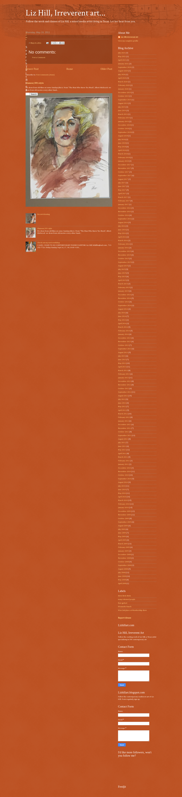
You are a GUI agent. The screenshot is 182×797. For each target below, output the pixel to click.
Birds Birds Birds (124, 596)
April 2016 (122, 237)
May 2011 (122, 450)
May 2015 (122, 277)
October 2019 (123, 96)
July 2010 (121, 486)
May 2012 (122, 407)
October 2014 (123, 302)
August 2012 (123, 396)
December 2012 (124, 381)
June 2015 (122, 273)
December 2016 (124, 208)
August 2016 (123, 222)
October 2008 (123, 562)
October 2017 (123, 172)
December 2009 (124, 511)
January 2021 (123, 64)
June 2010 (122, 490)
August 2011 (123, 439)
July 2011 (121, 443)
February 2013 (124, 374)
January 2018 (123, 161)
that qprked (122, 603)
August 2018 (123, 136)
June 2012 (122, 403)
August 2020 (123, 71)
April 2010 (122, 497)
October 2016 (123, 215)
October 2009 (123, 518)
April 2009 (122, 540)
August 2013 (123, 352)
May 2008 (122, 580)
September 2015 (124, 262)
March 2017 (123, 197)
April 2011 (122, 453)
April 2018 (122, 150)
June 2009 (122, 533)
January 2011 (123, 464)
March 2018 (123, 154)
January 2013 (123, 378)
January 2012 (123, 421)
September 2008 (124, 565)
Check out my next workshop (48, 243)
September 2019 (124, 100)
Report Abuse (124, 618)
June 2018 (122, 143)
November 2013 (124, 342)
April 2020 (122, 78)
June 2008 (122, 576)
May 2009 (122, 536)
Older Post (106, 69)
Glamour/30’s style (35, 83)
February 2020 (124, 85)
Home (69, 69)
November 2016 (124, 212)
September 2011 (124, 435)
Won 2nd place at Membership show (132, 610)
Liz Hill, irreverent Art (129, 37)
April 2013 (122, 367)
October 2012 (123, 388)
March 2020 (123, 82)
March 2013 (123, 370)
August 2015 (123, 266)
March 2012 (123, 414)
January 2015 (123, 291)
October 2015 (123, 259)
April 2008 (122, 583)
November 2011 (124, 428)
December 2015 (124, 251)
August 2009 (123, 526)
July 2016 (121, 226)
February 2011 (124, 461)
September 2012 (124, 392)
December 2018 (124, 125)
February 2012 (124, 417)
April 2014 (122, 324)
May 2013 (122, 363)
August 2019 (123, 103)
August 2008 (123, 569)
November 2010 (124, 471)
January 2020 (123, 89)
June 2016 (122, 230)
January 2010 (123, 508)
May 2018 (122, 147)
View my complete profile (128, 41)
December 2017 (124, 165)
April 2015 (122, 280)
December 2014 (124, 295)
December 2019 (124, 93)
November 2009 (124, 515)
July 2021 (121, 53)
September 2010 (124, 479)
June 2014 (122, 316)
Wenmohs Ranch (124, 607)
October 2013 (123, 345)
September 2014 (124, 305)
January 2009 (123, 551)
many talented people (126, 599)
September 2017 (124, 176)
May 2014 (122, 320)
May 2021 (122, 56)
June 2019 (122, 111)
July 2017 (121, 183)
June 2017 (122, 186)
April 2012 (122, 410)
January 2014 (123, 334)
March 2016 (123, 240)
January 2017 (123, 204)
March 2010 (123, 500)
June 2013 (122, 360)
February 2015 (124, 287)
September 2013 (124, 349)
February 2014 (124, 331)
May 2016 (122, 233)
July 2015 (121, 269)
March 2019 (123, 114)
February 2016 (124, 244)
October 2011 (123, 432)
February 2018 (124, 157)
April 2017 (122, 194)
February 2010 (124, 504)
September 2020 (124, 67)
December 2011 (124, 425)
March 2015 (123, 284)
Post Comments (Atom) (45, 75)
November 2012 (124, 385)
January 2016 (123, 248)
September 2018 (124, 132)
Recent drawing (43, 214)
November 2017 (124, 168)
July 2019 (121, 107)
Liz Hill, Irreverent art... (65, 12)
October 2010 (123, 475)
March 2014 (123, 327)
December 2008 (124, 555)
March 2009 (123, 544)
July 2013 (121, 356)
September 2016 (124, 219)
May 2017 (122, 190)
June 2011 (122, 446)
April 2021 (122, 60)
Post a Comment (38, 57)
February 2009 (124, 547)
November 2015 (124, 255)
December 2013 (124, 338)
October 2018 (123, 129)
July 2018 (121, 139)
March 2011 (123, 457)
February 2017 (124, 201)
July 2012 (121, 399)
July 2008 (121, 573)
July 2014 (121, 313)
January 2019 (123, 121)
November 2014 (124, 298)
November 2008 (124, 558)
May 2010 (122, 493)
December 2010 (124, 468)
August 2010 (123, 482)
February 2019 (124, 118)
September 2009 (124, 522)
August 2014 (123, 309)
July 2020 (121, 74)
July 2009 (121, 529)
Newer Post (32, 69)
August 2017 (123, 179)
